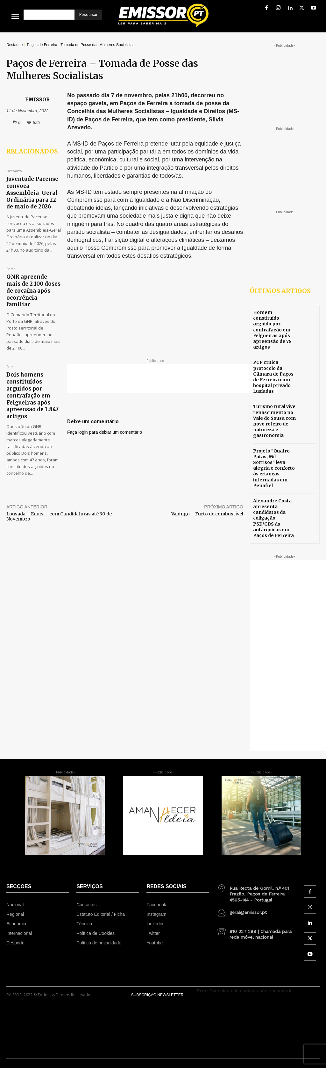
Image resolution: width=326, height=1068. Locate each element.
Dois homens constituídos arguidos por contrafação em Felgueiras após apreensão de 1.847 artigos (31, 366)
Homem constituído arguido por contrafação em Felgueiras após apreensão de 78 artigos (272, 330)
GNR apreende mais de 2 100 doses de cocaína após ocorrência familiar (33, 273)
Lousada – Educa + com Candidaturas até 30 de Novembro (59, 479)
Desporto (14, 171)
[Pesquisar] (88, 15)
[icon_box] (256, 892)
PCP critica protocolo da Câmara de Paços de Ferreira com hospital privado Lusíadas (273, 376)
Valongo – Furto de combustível (207, 477)
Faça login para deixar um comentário (104, 432)
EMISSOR (37, 99)
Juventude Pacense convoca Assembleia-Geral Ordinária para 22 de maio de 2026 (33, 187)
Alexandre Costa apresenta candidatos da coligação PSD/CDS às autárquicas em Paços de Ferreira (273, 518)
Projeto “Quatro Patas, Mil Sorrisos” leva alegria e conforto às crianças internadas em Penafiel (274, 468)
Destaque (14, 45)
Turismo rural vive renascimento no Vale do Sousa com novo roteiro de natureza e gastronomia (274, 421)
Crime (10, 258)
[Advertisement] (172, 378)
